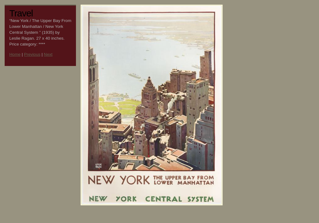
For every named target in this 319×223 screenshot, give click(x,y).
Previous (32, 54)
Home (14, 54)
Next (48, 54)
